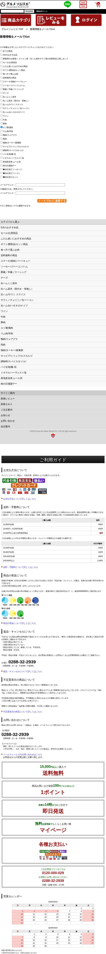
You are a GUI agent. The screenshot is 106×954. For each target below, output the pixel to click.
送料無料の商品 (9, 78)
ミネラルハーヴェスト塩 (13, 158)
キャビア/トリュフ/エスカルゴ (16, 146)
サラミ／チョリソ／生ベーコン (16, 108)
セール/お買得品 (10, 62)
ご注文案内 (6, 409)
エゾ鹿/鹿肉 (8, 127)
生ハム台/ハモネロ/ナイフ (14, 112)
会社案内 (5, 426)
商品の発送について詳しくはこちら (19, 623)
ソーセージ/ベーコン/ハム (14, 85)
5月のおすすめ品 (10, 55)
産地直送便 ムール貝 (12, 162)
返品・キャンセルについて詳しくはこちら (22, 671)
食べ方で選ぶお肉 (10, 74)
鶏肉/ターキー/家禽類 (12, 143)
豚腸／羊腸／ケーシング (13, 89)
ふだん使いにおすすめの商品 (15, 66)
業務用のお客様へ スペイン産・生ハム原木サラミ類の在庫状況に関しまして (35, 59)
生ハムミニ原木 (9, 97)
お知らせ (5, 415)
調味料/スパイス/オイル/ (13, 150)
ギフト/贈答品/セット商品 (14, 70)
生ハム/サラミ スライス (13, 104)
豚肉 (5, 123)
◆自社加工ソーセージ (12, 169)
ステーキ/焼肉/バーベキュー (15, 81)
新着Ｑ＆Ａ (6, 404)
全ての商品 (7, 51)
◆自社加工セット (10, 177)
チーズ (6, 93)
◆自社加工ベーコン (11, 173)
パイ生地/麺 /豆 (9, 154)
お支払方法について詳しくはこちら (19, 499)
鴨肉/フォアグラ (10, 135)
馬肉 (5, 139)
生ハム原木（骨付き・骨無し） (16, 101)
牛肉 (5, 120)
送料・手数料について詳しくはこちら (20, 567)
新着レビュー (8, 398)
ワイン (6, 116)
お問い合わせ (8, 421)
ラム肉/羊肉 (8, 131)
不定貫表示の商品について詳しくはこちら (22, 711)
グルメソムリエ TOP (12, 29)
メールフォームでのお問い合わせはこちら (22, 754)
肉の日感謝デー (9, 166)
